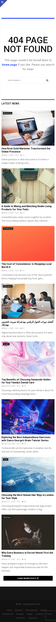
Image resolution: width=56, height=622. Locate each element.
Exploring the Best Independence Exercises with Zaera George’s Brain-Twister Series (25, 439)
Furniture (20, 614)
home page (9, 64)
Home (9, 610)
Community (8, 229)
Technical (39, 614)
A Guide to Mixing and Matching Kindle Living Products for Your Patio (26, 208)
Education (8, 286)
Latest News (10, 103)
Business (7, 517)
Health (6, 344)
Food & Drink (7, 614)
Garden (6, 171)
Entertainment (31, 610)
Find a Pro (20, 618)
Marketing (7, 113)
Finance (43, 610)
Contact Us (32, 618)
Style (5, 460)
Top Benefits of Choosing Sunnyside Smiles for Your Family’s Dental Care (26, 381)
